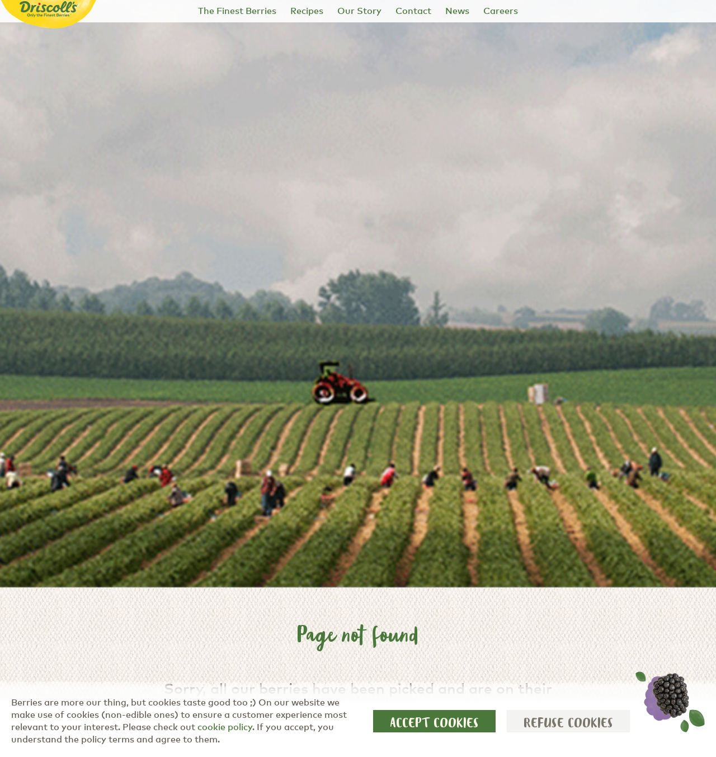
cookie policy (224, 727)
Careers (500, 11)
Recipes (306, 11)
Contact (413, 11)
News (457, 11)
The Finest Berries (237, 11)
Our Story (359, 11)
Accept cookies (434, 723)
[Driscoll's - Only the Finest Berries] (49, 9)
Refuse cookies (568, 723)
